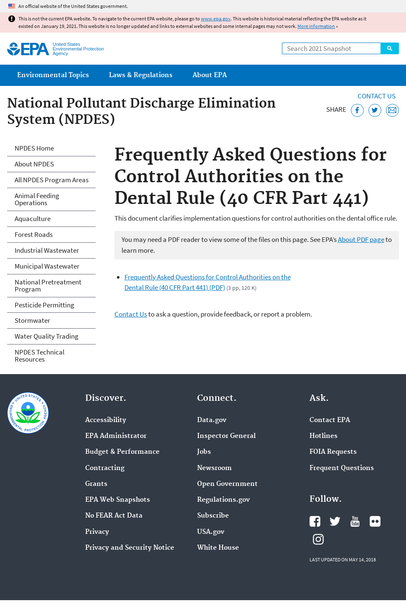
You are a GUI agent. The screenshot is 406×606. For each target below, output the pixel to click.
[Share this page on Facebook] (357, 110)
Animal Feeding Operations (37, 199)
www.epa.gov (216, 18)
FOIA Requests (333, 452)
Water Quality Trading (47, 336)
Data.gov (211, 420)
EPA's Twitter (335, 521)
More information (316, 26)
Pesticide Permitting (44, 304)
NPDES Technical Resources (39, 355)
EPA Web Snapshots (117, 500)
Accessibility (105, 420)
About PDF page (361, 239)
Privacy (97, 532)
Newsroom (214, 468)
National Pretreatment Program (48, 285)
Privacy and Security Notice (129, 548)
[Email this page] (392, 110)
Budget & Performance (122, 452)
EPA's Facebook (315, 521)
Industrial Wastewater (47, 250)
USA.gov (210, 532)
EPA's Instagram (318, 539)
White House (218, 548)
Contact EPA (330, 420)
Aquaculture (33, 218)
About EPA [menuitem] (210, 75)
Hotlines (323, 436)
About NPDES (34, 163)
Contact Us (377, 96)
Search (390, 48)
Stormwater (32, 320)
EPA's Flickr (375, 521)
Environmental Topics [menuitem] (53, 75)
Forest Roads (34, 234)
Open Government (227, 484)
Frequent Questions (342, 468)
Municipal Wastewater (47, 266)
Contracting (104, 468)
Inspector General (226, 436)
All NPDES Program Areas (52, 179)
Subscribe (213, 516)
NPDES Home (34, 148)
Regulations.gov (223, 500)
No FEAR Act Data (113, 516)
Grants (96, 484)
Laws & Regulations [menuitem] (141, 75)
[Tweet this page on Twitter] (374, 110)
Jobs (204, 452)
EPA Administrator (116, 436)
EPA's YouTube (355, 521)
